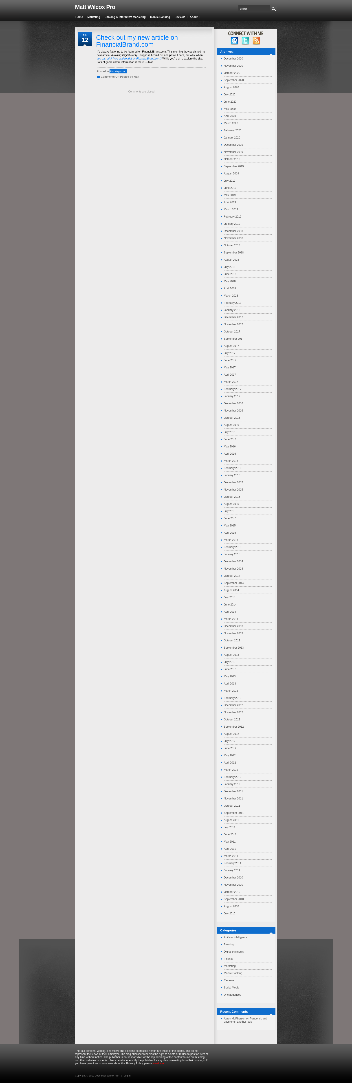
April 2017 (230, 374)
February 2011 (232, 863)
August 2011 (231, 820)
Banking (228, 944)
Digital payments (234, 951)
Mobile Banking (233, 973)
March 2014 (231, 619)
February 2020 (232, 130)
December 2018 (233, 231)
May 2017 (230, 367)
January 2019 (232, 223)
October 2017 (232, 331)
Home (79, 17)
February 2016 (232, 468)
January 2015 (232, 554)
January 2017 (232, 396)
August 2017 (231, 346)
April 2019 (230, 202)
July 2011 (229, 827)
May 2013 (230, 676)
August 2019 (231, 173)
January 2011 (232, 870)
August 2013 (231, 654)
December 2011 (233, 791)
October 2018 (232, 245)
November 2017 (233, 324)
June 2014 (230, 604)
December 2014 (233, 561)
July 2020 (229, 94)
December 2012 (233, 705)
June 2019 (230, 187)
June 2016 (230, 439)
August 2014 (231, 590)
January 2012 (232, 784)
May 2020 (230, 108)
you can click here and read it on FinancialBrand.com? (129, 58)
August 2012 (231, 733)
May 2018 (230, 281)
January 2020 (232, 137)
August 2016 (231, 425)
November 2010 (233, 884)
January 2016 (232, 475)
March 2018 (231, 295)
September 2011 (234, 812)
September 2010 (234, 899)
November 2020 (233, 65)
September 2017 (234, 338)
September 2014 (234, 583)
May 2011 (230, 841)
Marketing (230, 966)
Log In (127, 1075)
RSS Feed (256, 41)
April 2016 (230, 453)
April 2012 (230, 762)
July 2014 (229, 597)
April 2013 (230, 683)
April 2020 (230, 116)
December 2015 (233, 482)
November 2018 (233, 238)
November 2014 (233, 568)
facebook (234, 41)
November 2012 (233, 712)
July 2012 (229, 741)
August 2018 (231, 259)
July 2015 (229, 511)
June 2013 (230, 669)
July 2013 (229, 662)
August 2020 (231, 87)
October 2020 (232, 73)
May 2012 (230, 755)
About (194, 17)
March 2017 (231, 381)
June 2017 (230, 360)
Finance (228, 958)
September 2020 (234, 80)
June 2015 (230, 518)
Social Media (231, 987)
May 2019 (230, 195)
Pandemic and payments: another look (245, 1020)
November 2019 (233, 152)
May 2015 (230, 525)
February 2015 (232, 547)
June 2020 (230, 101)
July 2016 (229, 432)
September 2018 (234, 252)
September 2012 (234, 726)
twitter (245, 41)
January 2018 (232, 310)
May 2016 (230, 446)
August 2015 (231, 504)
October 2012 (232, 719)
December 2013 (233, 626)
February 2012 (232, 777)
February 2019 (232, 216)
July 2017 (229, 353)
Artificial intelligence (235, 937)
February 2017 (232, 389)
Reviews (229, 980)
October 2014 (232, 575)
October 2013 (232, 640)
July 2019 (229, 180)
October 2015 (232, 496)
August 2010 (231, 906)
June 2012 (230, 748)
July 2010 (229, 913)
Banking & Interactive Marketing (125, 17)
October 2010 (232, 892)
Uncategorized (118, 71)
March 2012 (231, 769)
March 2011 (231, 856)
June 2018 (230, 274)
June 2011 (230, 834)
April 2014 (230, 611)
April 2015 (230, 532)
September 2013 (234, 647)
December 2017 (233, 317)
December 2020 (233, 58)
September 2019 (234, 166)
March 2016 (231, 460)
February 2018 (232, 302)
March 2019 (231, 209)
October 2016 (232, 417)
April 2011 (230, 848)
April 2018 (230, 288)
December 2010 (233, 877)
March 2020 (231, 123)
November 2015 (233, 489)
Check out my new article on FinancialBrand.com (137, 41)
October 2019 (232, 159)
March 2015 (231, 540)
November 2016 (233, 410)
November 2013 (233, 633)
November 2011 (233, 798)
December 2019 (233, 144)
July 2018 (229, 267)
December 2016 (233, 403)
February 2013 (232, 698)
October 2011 (232, 805)
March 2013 (231, 690)
